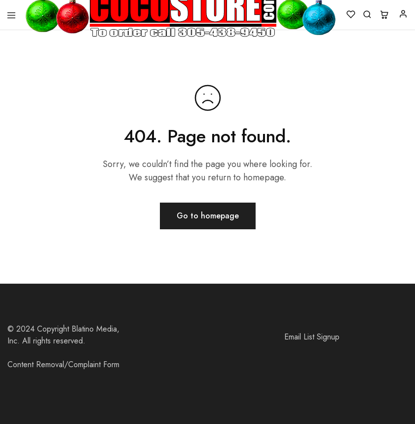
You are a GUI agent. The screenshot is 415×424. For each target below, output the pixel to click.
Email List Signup (312, 336)
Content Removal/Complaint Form (63, 364)
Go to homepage (208, 215)
